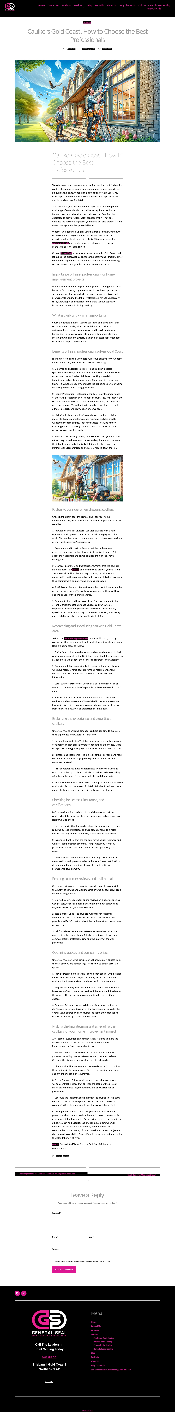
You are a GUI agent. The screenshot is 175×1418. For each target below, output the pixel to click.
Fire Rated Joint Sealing (104, 1342)
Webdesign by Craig (87, 1414)
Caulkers (59, 1157)
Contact (56, 1144)
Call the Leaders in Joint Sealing (154, 7)
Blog (90, 7)
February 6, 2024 (88, 49)
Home (41, 7)
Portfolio (99, 7)
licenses (76, 570)
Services (78, 7)
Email (91, 1241)
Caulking (87, 23)
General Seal (67, 253)
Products (66, 7)
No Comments (107, 49)
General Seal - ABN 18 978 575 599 (91, 1407)
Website (55, 1253)
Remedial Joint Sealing (103, 1352)
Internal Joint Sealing (103, 1345)
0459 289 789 (154, 10)
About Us (111, 7)
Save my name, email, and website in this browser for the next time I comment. (83, 1265)
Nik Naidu (71, 49)
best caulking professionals (78, 639)
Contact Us (53, 7)
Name (55, 1241)
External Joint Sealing (103, 1349)
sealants (66, 1157)
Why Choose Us (127, 7)
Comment (56, 1217)
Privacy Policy (49, 1386)
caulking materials (61, 243)
